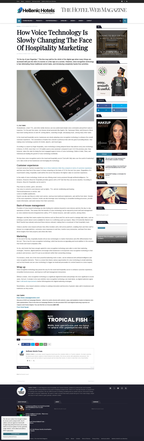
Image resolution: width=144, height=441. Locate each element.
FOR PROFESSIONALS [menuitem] (51, 20)
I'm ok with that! (15, 433)
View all (92, 367)
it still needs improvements (28, 281)
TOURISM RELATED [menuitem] (27, 20)
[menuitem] (19, 21)
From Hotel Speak (23, 307)
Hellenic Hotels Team (34, 351)
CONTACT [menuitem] (89, 20)
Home (18, 1)
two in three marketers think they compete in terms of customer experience (67, 168)
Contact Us (27, 1)
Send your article (36, 1)
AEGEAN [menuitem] (72, 20)
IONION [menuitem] (81, 20)
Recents (119, 154)
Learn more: (10, 430)
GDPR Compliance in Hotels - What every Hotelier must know (37, 414)
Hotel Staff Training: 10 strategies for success (115, 174)
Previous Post (21, 381)
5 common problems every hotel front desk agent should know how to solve (115, 166)
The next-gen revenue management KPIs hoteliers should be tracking (115, 159)
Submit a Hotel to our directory (49, 1)
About (22, 1)
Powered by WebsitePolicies (10, 436)
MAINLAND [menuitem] (63, 20)
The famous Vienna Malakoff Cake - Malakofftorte (35, 422)
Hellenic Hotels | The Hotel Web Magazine (36, 438)
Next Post (90, 381)
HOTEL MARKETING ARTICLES (29, 26)
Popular (104, 154)
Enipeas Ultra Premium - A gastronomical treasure (112, 237)
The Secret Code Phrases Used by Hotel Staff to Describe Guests (38, 430)
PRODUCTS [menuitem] (39, 20)
